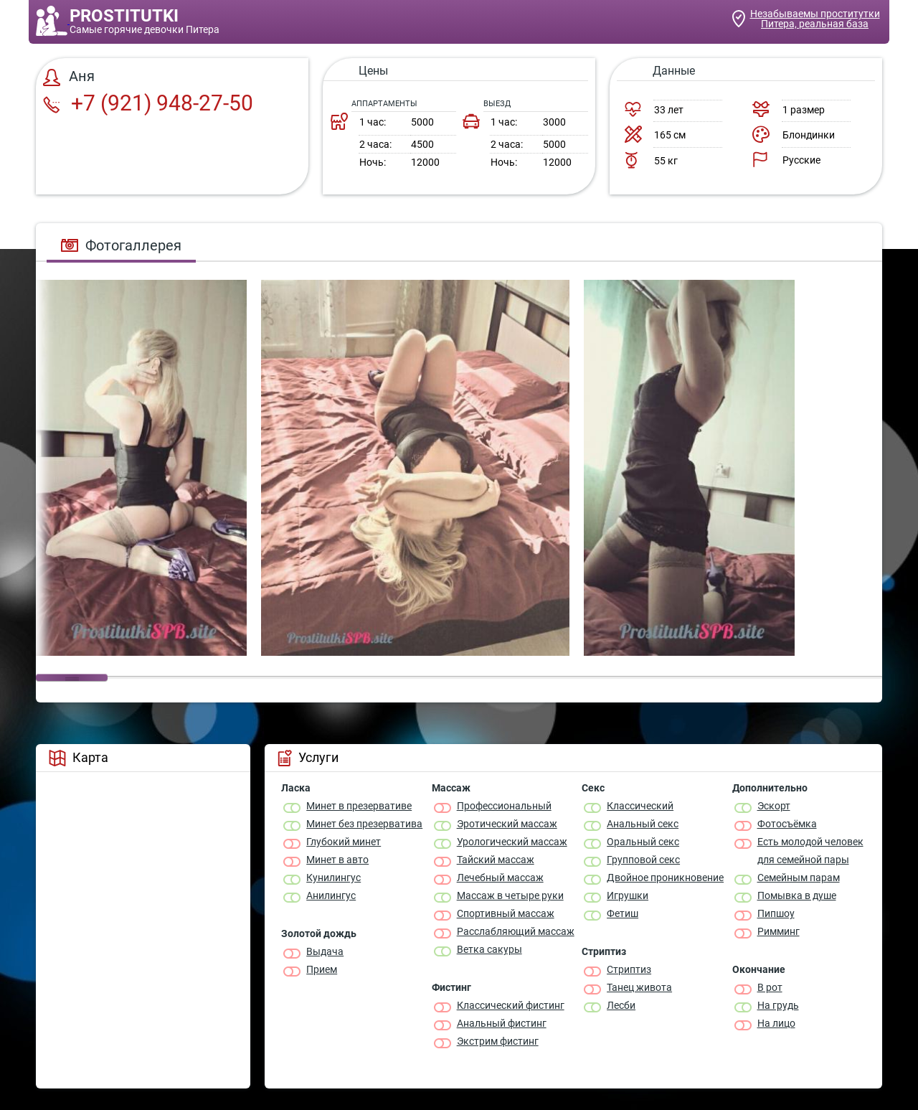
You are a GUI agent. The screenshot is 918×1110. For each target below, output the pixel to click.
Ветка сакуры (489, 949)
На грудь (778, 1005)
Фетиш (622, 913)
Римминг (778, 931)
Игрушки (627, 895)
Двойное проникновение (665, 877)
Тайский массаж (495, 859)
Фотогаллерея (121, 245)
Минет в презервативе (359, 806)
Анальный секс (642, 823)
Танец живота (639, 987)
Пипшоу (776, 913)
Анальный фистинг (501, 1023)
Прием (321, 969)
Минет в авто (337, 859)
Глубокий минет (343, 841)
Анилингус (331, 895)
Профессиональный (504, 806)
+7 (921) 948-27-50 (148, 103)
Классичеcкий (640, 806)
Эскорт (773, 806)
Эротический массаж (507, 823)
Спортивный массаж (505, 913)
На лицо (776, 1023)
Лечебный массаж (500, 877)
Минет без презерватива (364, 823)
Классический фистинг (510, 1005)
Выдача (325, 951)
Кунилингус (333, 877)
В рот (769, 987)
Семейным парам (798, 877)
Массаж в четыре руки (510, 895)
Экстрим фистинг (498, 1041)
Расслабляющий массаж (515, 931)
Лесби (621, 1005)
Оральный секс (643, 841)
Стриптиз (629, 969)
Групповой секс (643, 859)
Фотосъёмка (787, 823)
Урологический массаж (512, 841)
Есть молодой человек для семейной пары (810, 850)
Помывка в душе (796, 895)
